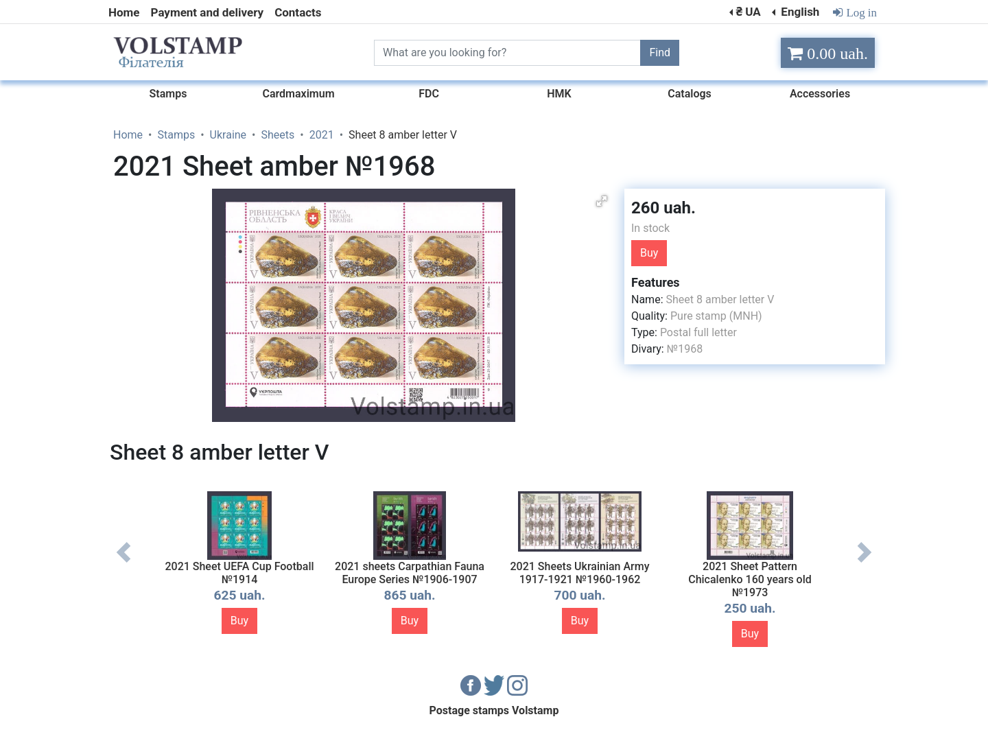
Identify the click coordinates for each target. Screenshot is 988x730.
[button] (602, 201)
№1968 (685, 348)
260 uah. (663, 207)
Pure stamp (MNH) (716, 315)
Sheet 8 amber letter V (720, 299)
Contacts (297, 12)
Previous (123, 562)
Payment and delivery (207, 12)
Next (864, 562)
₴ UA (748, 12)
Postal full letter (698, 332)
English (798, 12)
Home (124, 12)
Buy (649, 252)
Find (659, 52)
